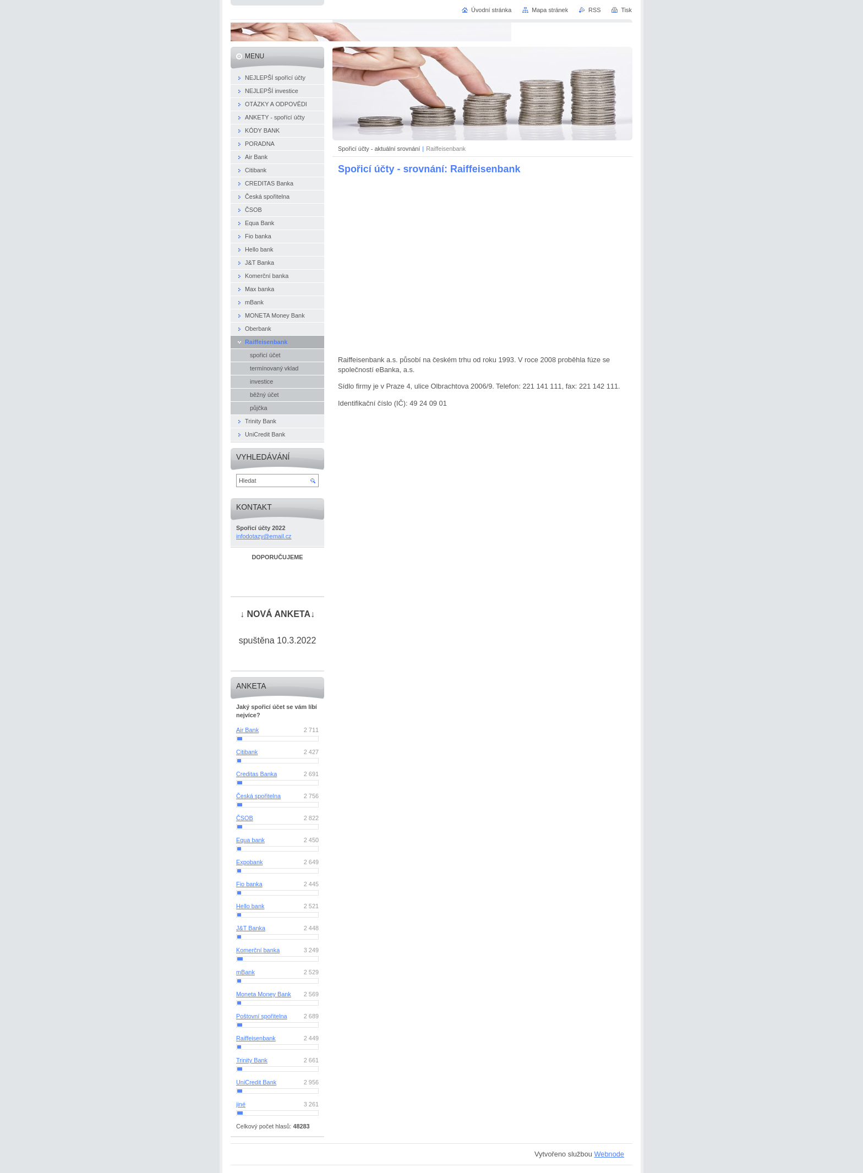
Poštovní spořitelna (261, 1016)
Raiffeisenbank (256, 1038)
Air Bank (247, 730)
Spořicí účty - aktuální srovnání (379, 148)
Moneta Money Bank (263, 994)
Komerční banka (258, 950)
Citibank (247, 752)
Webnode (609, 1154)
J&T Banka (250, 928)
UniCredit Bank (256, 1082)
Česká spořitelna (258, 796)
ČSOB (244, 818)
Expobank (249, 862)
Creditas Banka (256, 774)
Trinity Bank (251, 1060)
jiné (240, 1104)
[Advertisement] (482, 264)
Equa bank (250, 840)
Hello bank (250, 906)
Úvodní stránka (491, 10)
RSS (594, 10)
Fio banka (249, 884)
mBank (245, 972)
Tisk (626, 10)
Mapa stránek (550, 10)
